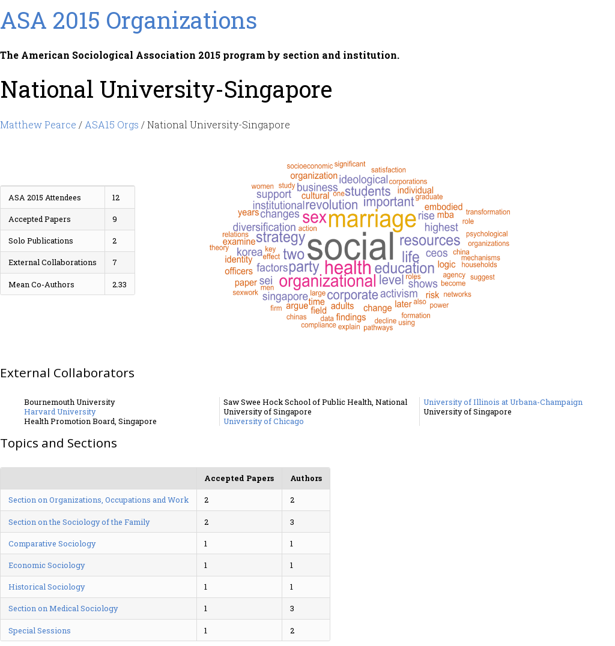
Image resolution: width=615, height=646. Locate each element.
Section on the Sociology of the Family (79, 522)
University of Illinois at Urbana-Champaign (503, 402)
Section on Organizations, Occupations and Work (98, 499)
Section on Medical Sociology (63, 608)
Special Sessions (39, 630)
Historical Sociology (46, 586)
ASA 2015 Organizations (128, 20)
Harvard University (59, 411)
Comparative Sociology (51, 543)
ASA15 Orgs (112, 124)
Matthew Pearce (38, 124)
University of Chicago (263, 421)
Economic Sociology (46, 565)
